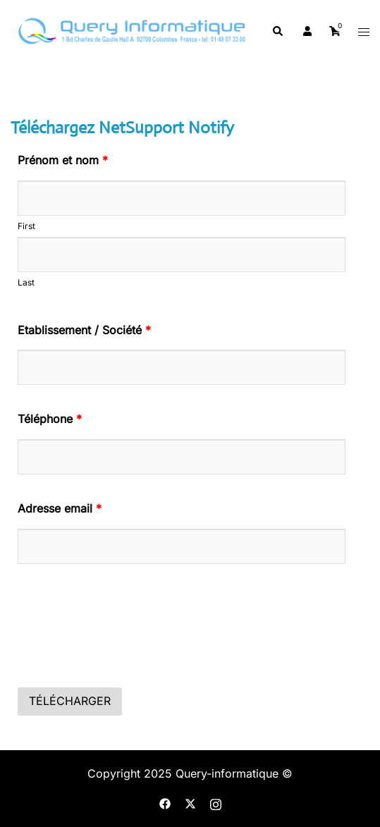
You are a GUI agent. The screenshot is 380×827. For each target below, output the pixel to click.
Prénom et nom (63, 160)
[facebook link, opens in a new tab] (165, 803)
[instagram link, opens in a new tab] (215, 803)
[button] (277, 31)
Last (26, 282)
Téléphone (50, 419)
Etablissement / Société (84, 330)
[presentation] (125, 638)
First (26, 226)
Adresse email (60, 508)
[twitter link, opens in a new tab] (190, 803)
